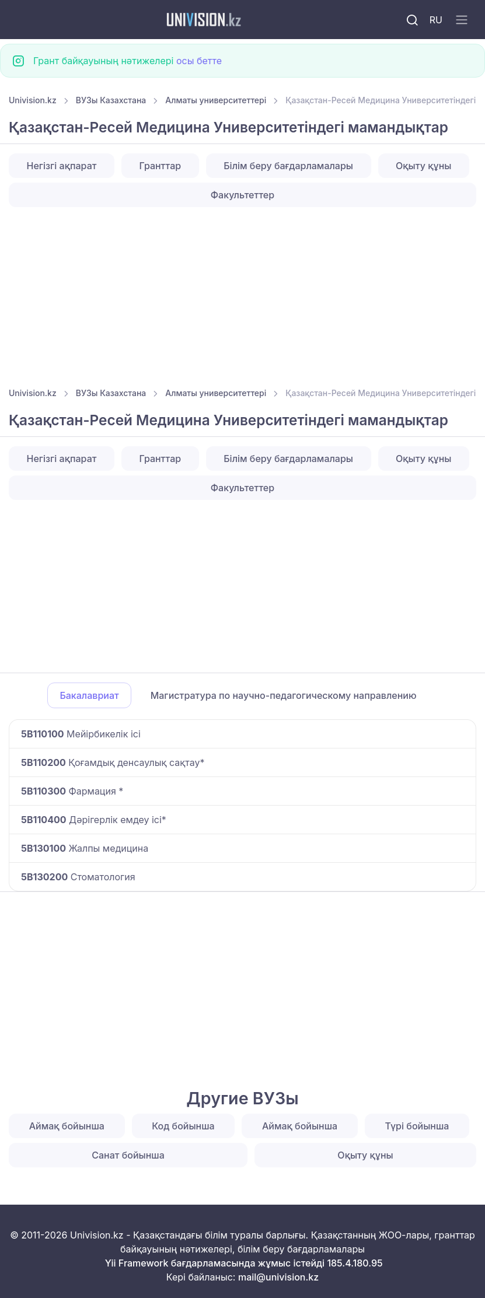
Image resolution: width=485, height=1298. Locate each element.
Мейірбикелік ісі (81, 734)
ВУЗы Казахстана (111, 100)
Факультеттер (242, 195)
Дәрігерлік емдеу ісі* (93, 819)
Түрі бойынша (417, 1126)
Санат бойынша (128, 1155)
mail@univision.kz (278, 1277)
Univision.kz (33, 100)
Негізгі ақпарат (62, 166)
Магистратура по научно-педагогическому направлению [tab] (284, 695)
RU (436, 20)
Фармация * (72, 791)
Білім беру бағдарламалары (288, 166)
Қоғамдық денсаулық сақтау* (112, 762)
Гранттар (160, 166)
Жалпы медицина (84, 848)
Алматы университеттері (215, 100)
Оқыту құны (423, 166)
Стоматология (78, 877)
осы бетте (199, 61)
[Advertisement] (242, 293)
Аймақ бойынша (66, 1126)
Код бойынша (183, 1126)
